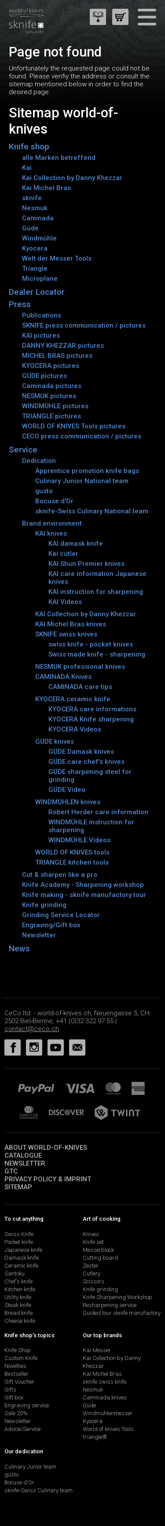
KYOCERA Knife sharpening (91, 719)
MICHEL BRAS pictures (57, 356)
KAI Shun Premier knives (86, 564)
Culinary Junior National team (81, 481)
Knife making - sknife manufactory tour (84, 895)
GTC (11, 1171)
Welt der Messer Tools (57, 258)
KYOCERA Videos (74, 729)
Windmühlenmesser (107, 1413)
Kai (27, 168)
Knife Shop (17, 1350)
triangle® (95, 1437)
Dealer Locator (37, 292)
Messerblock (98, 1250)
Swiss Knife (18, 1234)
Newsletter (39, 935)
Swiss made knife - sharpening (96, 654)
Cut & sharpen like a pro (59, 875)
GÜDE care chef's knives (86, 762)
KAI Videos (65, 602)
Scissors (93, 1281)
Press (20, 304)
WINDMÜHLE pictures (55, 406)
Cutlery (91, 1273)
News (19, 948)
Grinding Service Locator (61, 915)
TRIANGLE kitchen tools (72, 862)
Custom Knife (20, 1358)
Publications (41, 315)
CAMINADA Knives (63, 677)
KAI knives (51, 533)
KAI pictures (41, 335)
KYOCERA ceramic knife (72, 699)
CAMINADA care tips (80, 687)
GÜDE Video (66, 790)
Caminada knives (105, 1397)
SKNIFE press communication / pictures (84, 325)
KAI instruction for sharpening (95, 592)
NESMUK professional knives (80, 667)
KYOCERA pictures (50, 366)
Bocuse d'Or (54, 501)
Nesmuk (35, 208)
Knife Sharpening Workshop (117, 1297)
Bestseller (16, 1374)
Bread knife (18, 1313)
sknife (32, 198)
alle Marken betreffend (58, 158)
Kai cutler (63, 554)
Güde (30, 228)
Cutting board (100, 1257)
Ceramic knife (21, 1265)
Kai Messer (97, 1350)
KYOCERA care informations (92, 709)
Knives (91, 1234)
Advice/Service (22, 1429)
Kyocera (35, 248)
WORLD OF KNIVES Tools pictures (73, 426)
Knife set (93, 1242)
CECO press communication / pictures (81, 436)
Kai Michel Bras (46, 188)
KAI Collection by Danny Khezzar (85, 614)
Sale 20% (16, 1413)
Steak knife (17, 1305)
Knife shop (29, 146)
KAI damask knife (75, 544)
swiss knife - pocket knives (90, 644)
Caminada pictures (51, 386)
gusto (44, 491)
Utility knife (17, 1297)
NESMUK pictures (49, 396)
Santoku (14, 1273)
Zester (91, 1265)
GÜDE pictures (44, 376)
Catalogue (23, 1155)
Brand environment (52, 523)
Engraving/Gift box (51, 925)
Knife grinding (44, 905)
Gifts (10, 1389)
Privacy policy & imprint (47, 1179)
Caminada (38, 218)
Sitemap (18, 1187)
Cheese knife (19, 1321)
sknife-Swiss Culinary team (38, 1490)
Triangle (35, 268)
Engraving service (26, 1405)
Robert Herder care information (98, 812)
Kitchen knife (19, 1289)
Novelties (15, 1366)
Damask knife (21, 1257)
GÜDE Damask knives (81, 752)
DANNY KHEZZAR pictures (63, 346)
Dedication (39, 461)
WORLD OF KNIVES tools (72, 852)
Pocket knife (18, 1242)
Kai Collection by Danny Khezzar (72, 178)
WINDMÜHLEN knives (67, 802)
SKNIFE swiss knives (66, 634)
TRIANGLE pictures (51, 416)
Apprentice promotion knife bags (87, 471)
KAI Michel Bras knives (70, 624)
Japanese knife (23, 1250)
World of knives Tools (108, 1429)
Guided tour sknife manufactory (122, 1313)
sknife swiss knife (104, 1381)
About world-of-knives (45, 1148)
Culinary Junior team (30, 1466)
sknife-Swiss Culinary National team (91, 511)
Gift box (13, 1397)
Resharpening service (109, 1305)
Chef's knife (18, 1281)
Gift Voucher (19, 1381)
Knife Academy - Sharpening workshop (83, 885)
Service (23, 450)
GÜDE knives (54, 741)
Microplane (40, 279)
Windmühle (39, 238)
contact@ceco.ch (31, 1029)
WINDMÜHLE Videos (79, 840)
